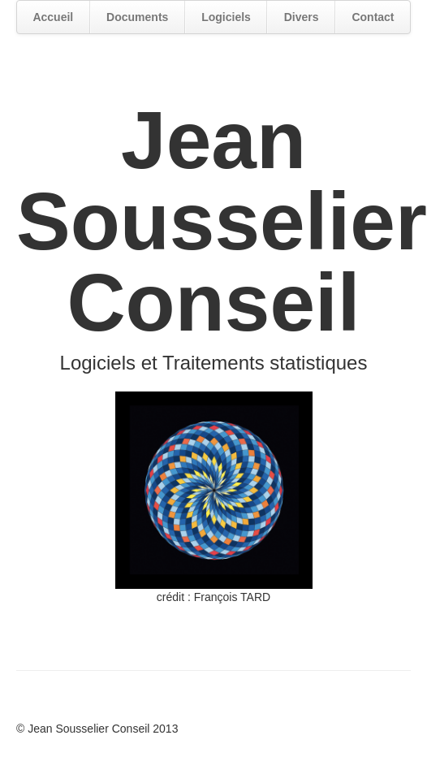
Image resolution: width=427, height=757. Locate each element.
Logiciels (226, 17)
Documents (137, 17)
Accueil (52, 17)
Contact (373, 17)
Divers (301, 17)
